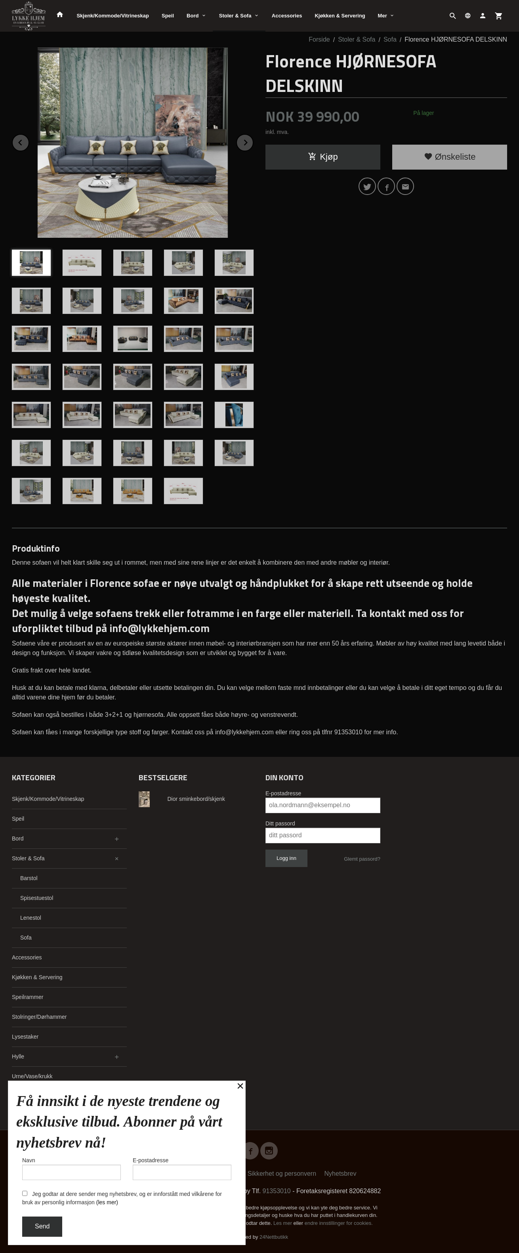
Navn (71, 1168)
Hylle (18, 1056)
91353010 (277, 1191)
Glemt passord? (362, 859)
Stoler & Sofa (235, 16)
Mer (382, 16)
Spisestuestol (36, 898)
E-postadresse (283, 793)
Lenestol (30, 918)
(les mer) (107, 1202)
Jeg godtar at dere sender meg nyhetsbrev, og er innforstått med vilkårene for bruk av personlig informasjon (122, 1198)
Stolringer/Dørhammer (39, 1017)
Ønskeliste (450, 157)
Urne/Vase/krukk (32, 1076)
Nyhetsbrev (340, 1173)
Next (253, 141)
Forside (319, 39)
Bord (192, 16)
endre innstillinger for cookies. (339, 1223)
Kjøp (323, 157)
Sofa (26, 937)
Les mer (283, 1223)
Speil (168, 16)
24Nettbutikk (274, 1237)
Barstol (29, 878)
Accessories (287, 16)
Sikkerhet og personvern (282, 1173)
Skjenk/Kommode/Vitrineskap (112, 16)
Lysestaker (25, 1036)
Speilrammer (27, 997)
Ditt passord (280, 823)
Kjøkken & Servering (340, 16)
